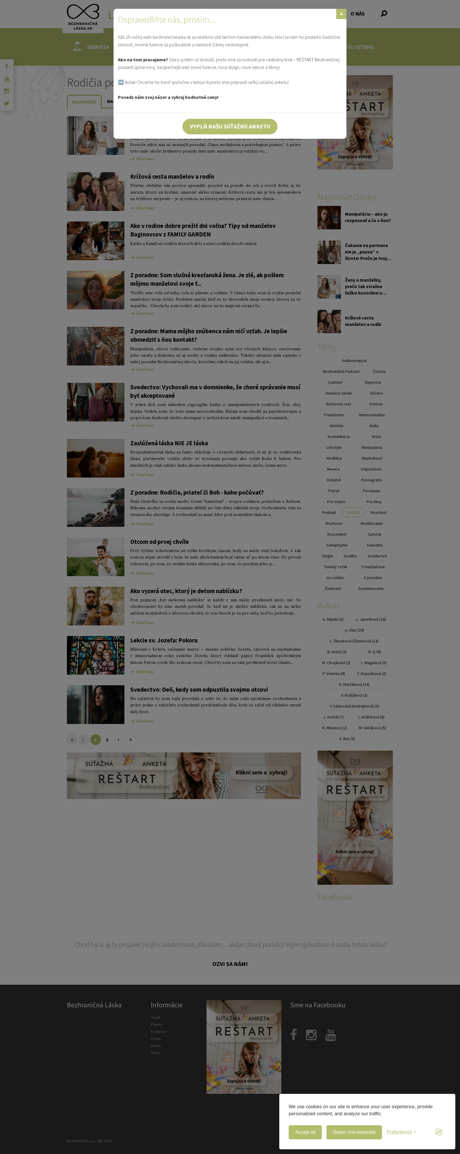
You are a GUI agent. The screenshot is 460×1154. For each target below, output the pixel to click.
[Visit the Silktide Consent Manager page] (439, 1132)
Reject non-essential (354, 1132)
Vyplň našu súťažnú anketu (230, 126)
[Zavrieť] (341, 14)
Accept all (305, 1132)
